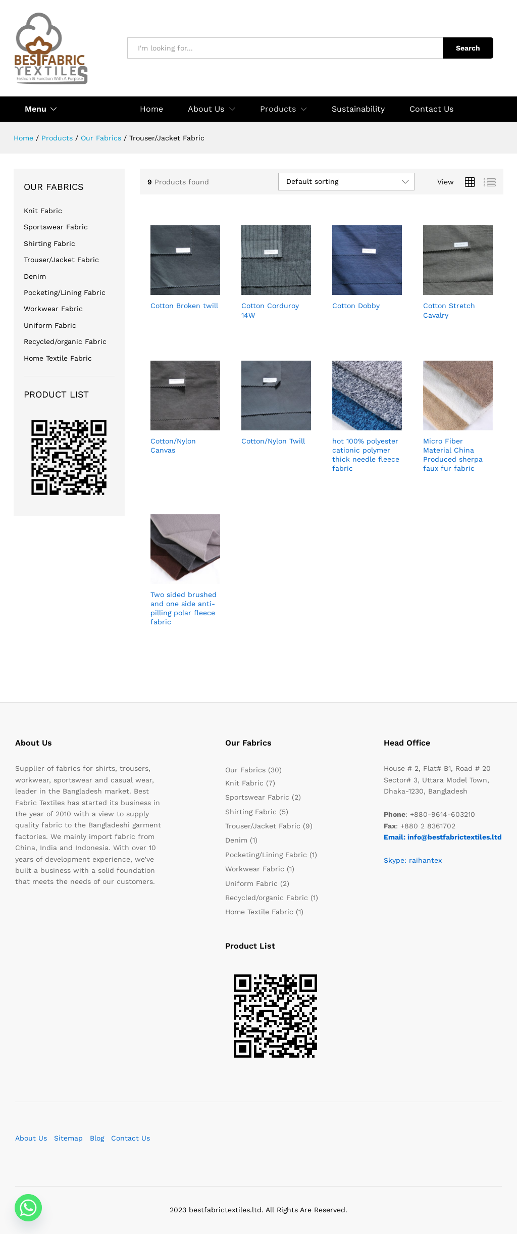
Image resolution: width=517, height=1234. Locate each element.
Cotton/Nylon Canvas (173, 445)
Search (468, 48)
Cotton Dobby (356, 306)
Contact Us (431, 109)
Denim (35, 276)
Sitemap (68, 1138)
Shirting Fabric (49, 243)
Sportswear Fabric (56, 227)
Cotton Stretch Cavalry (449, 310)
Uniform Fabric (50, 325)
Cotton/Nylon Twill (273, 441)
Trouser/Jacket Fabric (61, 260)
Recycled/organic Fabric (65, 341)
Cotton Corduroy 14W (270, 310)
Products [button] (278, 109)
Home (151, 109)
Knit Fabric (43, 211)
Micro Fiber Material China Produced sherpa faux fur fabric (453, 455)
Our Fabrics (245, 770)
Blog (97, 1138)
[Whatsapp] (28, 1207)
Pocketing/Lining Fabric (65, 292)
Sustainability (358, 109)
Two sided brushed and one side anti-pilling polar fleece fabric (183, 608)
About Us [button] (206, 109)
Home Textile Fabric (58, 358)
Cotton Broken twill (184, 306)
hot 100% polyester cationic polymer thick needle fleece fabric (365, 455)
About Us (31, 1138)
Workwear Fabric (53, 309)
